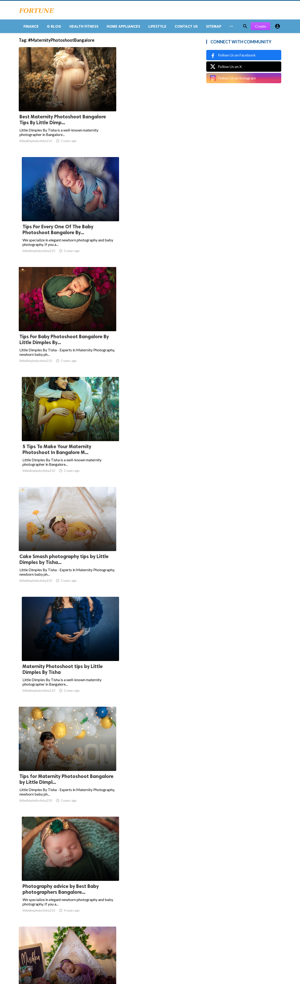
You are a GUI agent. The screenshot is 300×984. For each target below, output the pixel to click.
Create (260, 28)
